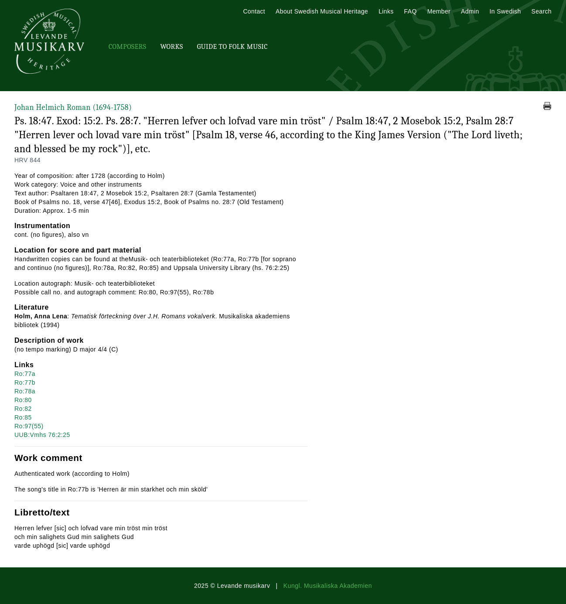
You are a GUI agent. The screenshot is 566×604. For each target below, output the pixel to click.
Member (438, 11)
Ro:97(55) (29, 426)
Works (171, 47)
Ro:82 (23, 408)
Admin (470, 11)
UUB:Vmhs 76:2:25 (42, 434)
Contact (254, 11)
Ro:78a (24, 391)
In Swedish (505, 11)
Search (542, 11)
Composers (127, 47)
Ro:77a (24, 373)
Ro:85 (23, 417)
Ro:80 (23, 399)
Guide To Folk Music (232, 47)
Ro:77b (24, 382)
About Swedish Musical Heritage (322, 11)
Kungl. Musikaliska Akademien (327, 585)
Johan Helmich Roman (73, 107)
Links (385, 11)
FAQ (410, 11)
